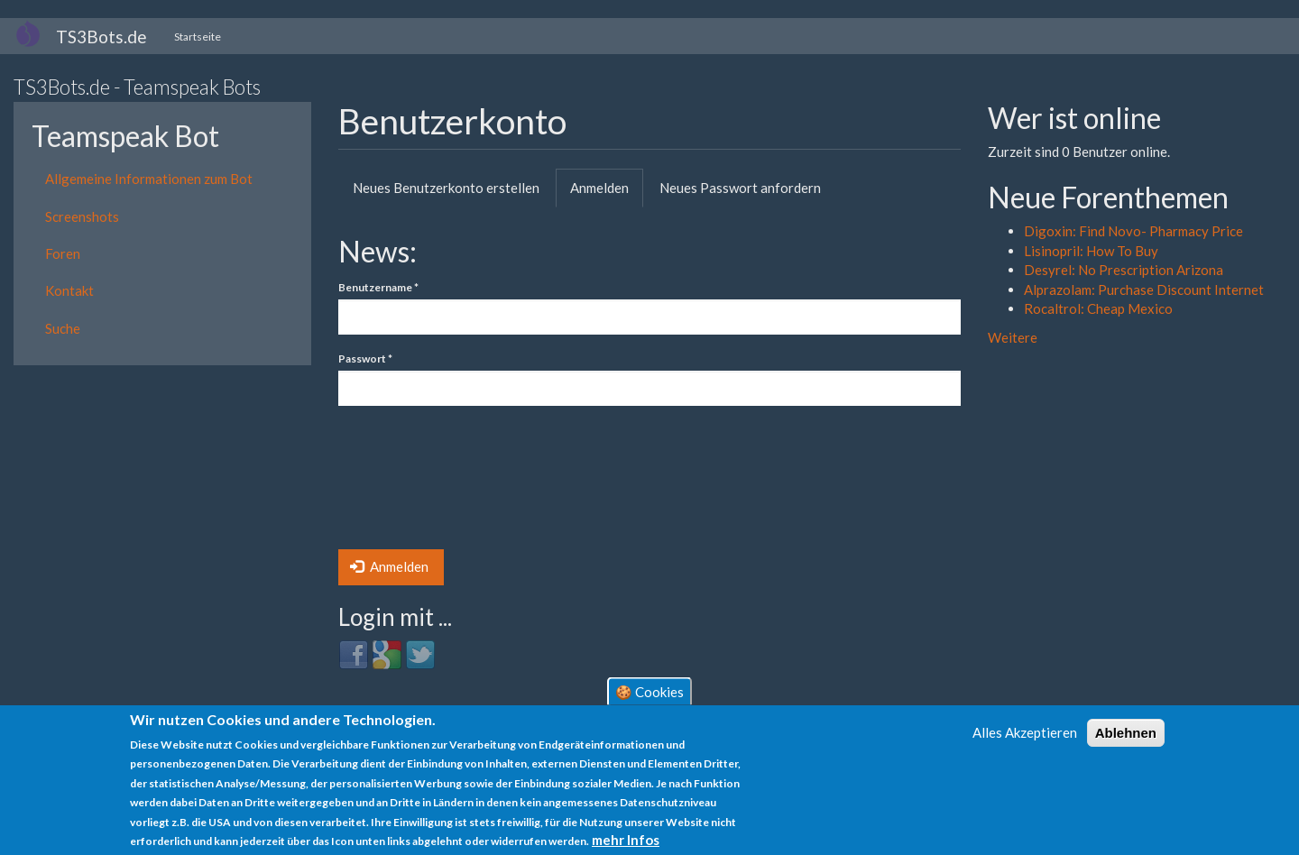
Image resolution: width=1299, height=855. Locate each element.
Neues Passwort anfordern (740, 187)
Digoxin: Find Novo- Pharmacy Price (1133, 231)
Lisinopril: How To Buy (1091, 251)
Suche (62, 328)
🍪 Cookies (649, 691)
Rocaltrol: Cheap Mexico (1098, 308)
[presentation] (412, 484)
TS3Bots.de (101, 36)
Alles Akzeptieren (1024, 732)
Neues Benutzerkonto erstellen (446, 187)
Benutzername (378, 287)
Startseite (197, 36)
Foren (62, 253)
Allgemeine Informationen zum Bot (149, 178)
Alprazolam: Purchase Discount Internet (1144, 289)
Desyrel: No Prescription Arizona (1123, 270)
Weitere (1012, 337)
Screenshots (82, 216)
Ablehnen (1125, 732)
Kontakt (69, 290)
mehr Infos (625, 840)
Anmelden (606, 193)
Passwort (365, 358)
